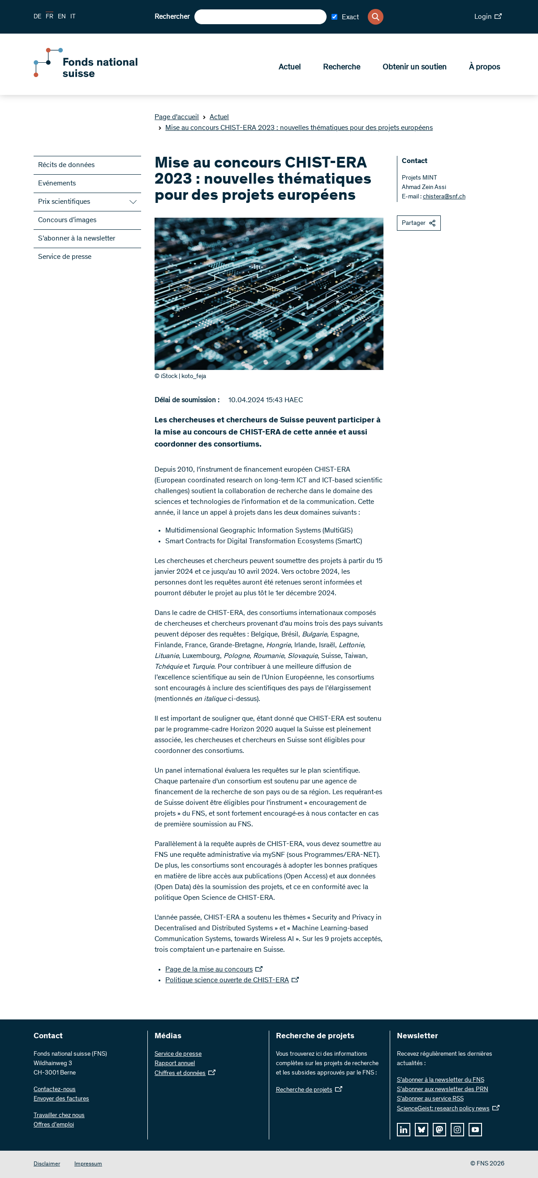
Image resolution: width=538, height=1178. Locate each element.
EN (62, 17)
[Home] (99, 75)
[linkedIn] (403, 1129)
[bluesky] (421, 1129)
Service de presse (64, 257)
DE (37, 17)
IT (73, 17)
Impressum (88, 1164)
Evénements (57, 183)
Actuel (290, 68)
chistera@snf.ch (444, 197)
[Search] (375, 17)
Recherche (341, 68)
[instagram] (457, 1129)
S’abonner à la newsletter (76, 238)
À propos (484, 68)
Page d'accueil (177, 117)
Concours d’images (67, 220)
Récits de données (66, 165)
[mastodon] (439, 1129)
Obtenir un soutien (415, 68)
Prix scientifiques (64, 202)
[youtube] (475, 1129)
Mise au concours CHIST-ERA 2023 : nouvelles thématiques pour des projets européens (295, 128)
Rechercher (172, 17)
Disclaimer (47, 1164)
